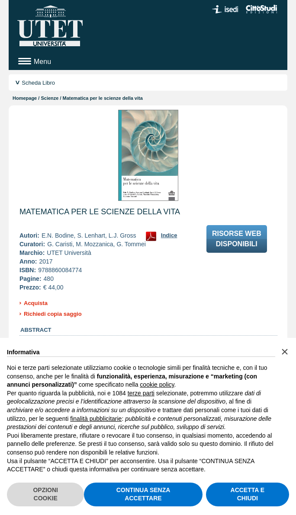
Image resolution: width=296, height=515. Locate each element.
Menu (42, 61)
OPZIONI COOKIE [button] (45, 494)
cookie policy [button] (157, 384)
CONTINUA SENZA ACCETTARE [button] (143, 494)
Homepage (25, 98)
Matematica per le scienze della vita (99, 211)
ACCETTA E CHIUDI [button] (248, 494)
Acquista (36, 303)
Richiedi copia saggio (53, 314)
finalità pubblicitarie (96, 418)
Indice (169, 235)
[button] (285, 352)
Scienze (49, 98)
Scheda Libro (38, 82)
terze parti (141, 393)
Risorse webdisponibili (236, 239)
